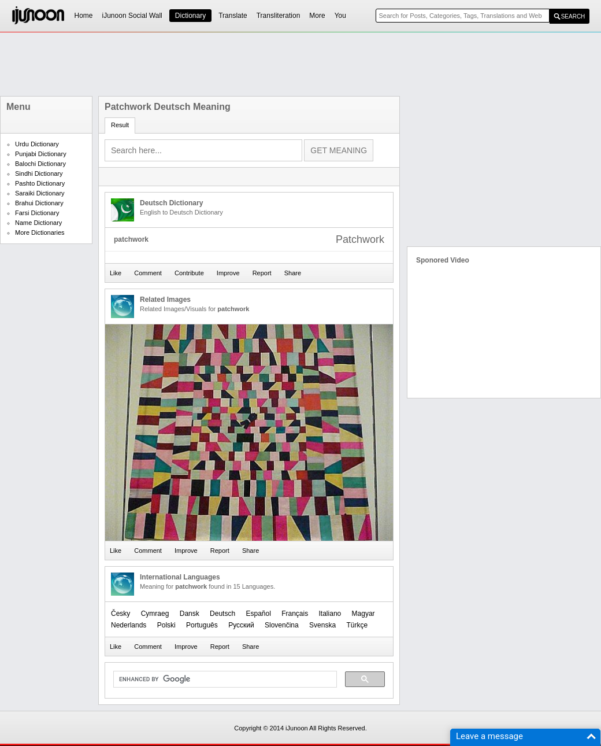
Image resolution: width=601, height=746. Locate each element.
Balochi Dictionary (40, 163)
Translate (232, 16)
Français (294, 614)
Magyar (363, 614)
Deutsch (222, 614)
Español (258, 614)
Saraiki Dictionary (40, 193)
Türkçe (357, 625)
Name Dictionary (38, 222)
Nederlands (128, 625)
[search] (224, 679)
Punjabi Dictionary (40, 153)
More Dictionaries (40, 232)
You (340, 16)
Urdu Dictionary (37, 144)
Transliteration (278, 16)
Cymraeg (155, 614)
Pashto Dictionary (40, 183)
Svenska (322, 625)
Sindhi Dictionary (39, 173)
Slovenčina (282, 625)
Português (202, 625)
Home (84, 16)
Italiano (330, 614)
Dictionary (190, 16)
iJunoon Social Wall (132, 16)
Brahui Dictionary (39, 203)
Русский (241, 625)
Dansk (189, 614)
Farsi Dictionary (37, 212)
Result (120, 124)
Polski (166, 625)
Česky (120, 614)
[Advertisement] (300, 64)
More (317, 16)
